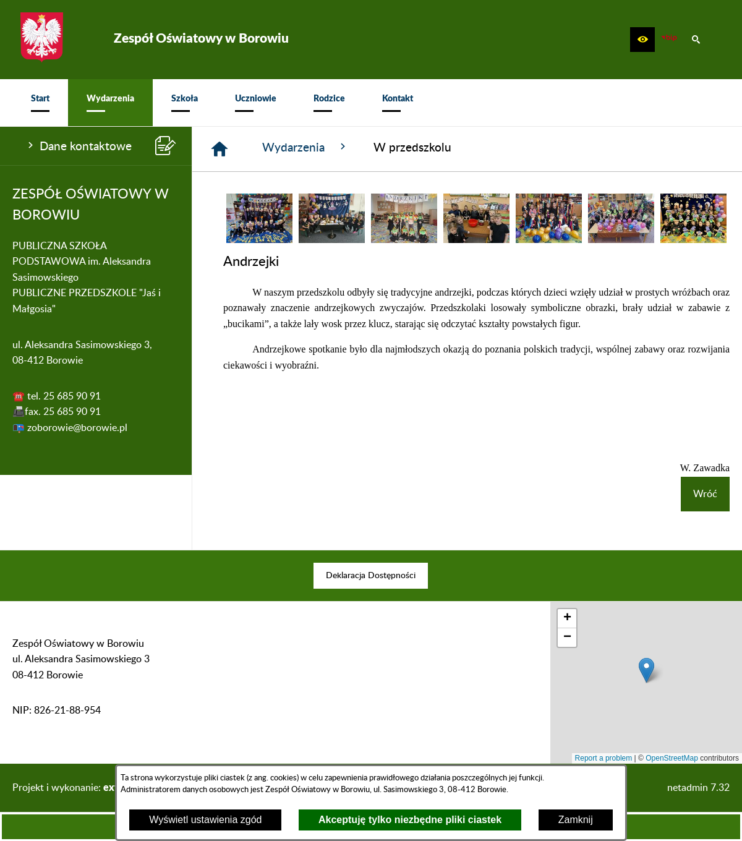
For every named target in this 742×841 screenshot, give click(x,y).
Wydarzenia (305, 147)
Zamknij (575, 819)
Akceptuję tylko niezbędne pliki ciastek (409, 819)
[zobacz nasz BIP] (669, 39)
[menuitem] (40, 102)
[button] (642, 39)
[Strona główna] (219, 149)
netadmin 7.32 (698, 788)
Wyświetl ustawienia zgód (205, 819)
